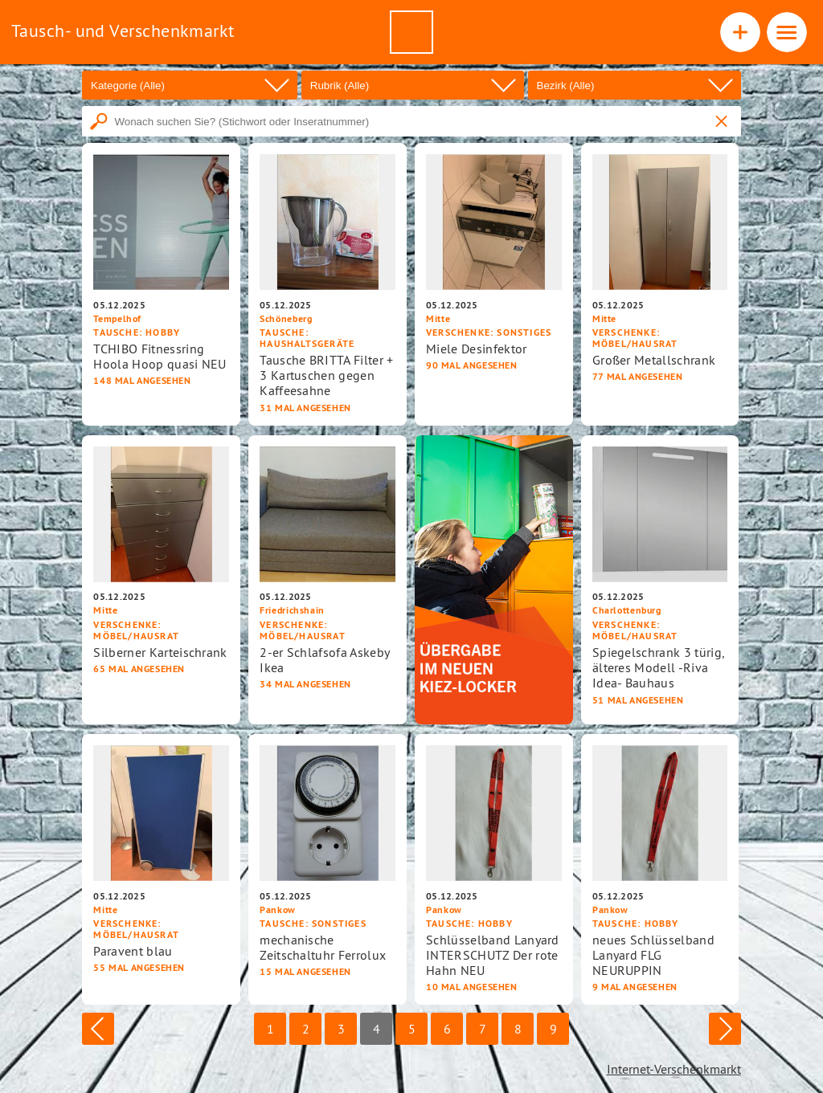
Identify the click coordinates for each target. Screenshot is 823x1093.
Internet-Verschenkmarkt (674, 1069)
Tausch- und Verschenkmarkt (123, 30)
